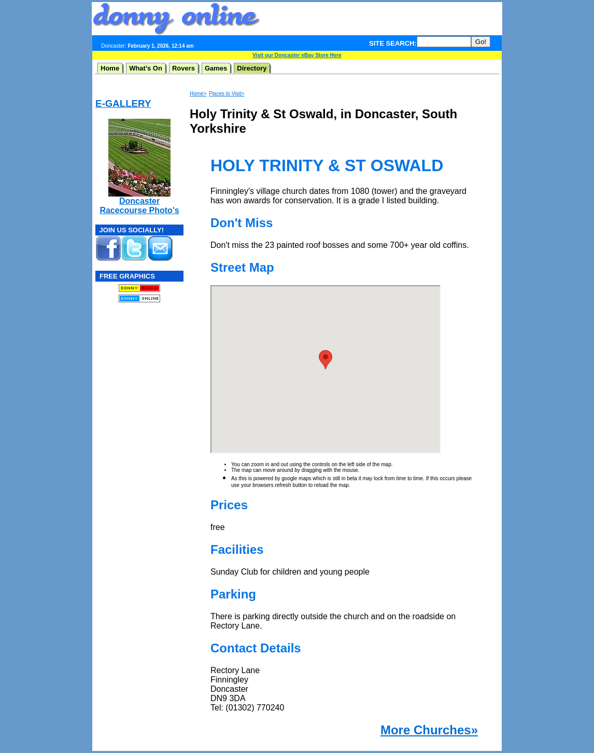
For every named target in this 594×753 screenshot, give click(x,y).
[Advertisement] (381, 18)
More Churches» (429, 730)
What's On (145, 68)
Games (216, 68)
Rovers (183, 68)
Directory (251, 68)
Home (110, 68)
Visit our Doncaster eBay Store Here (297, 55)
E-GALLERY (123, 103)
